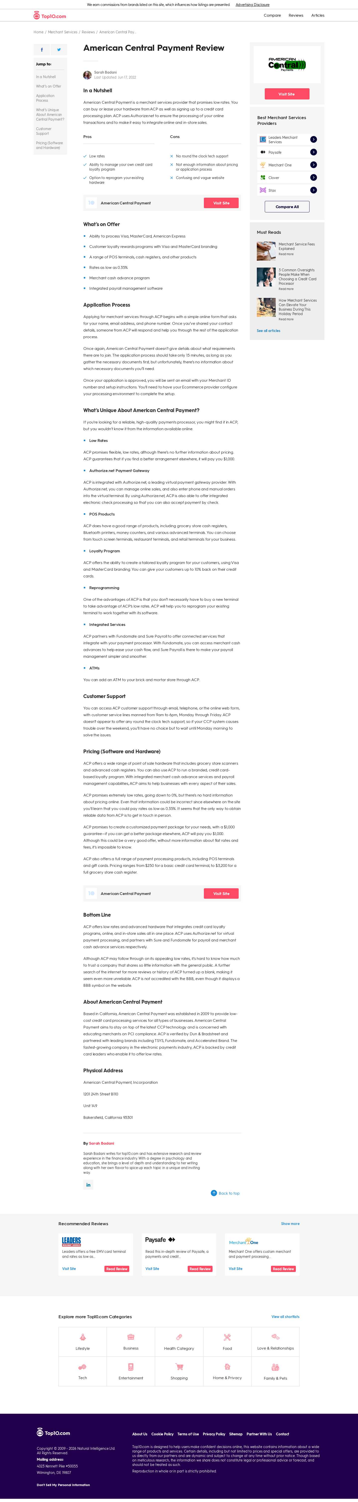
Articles (317, 15)
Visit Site (221, 202)
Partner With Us (259, 1421)
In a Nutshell (45, 76)
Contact (282, 1421)
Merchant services (62, 32)
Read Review (116, 1269)
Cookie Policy (162, 1421)
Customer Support (43, 131)
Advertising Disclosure (252, 4)
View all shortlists (285, 1303)
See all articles (268, 330)
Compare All (287, 206)
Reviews (296, 15)
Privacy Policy (214, 1421)
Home (39, 32)
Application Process (45, 97)
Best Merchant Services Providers (281, 120)
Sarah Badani (105, 72)
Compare (272, 15)
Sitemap (235, 1421)
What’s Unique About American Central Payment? (50, 114)
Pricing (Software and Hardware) (49, 145)
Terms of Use (188, 1421)
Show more (290, 1223)
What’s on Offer (48, 86)
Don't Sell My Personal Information (63, 1472)
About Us (139, 1421)
